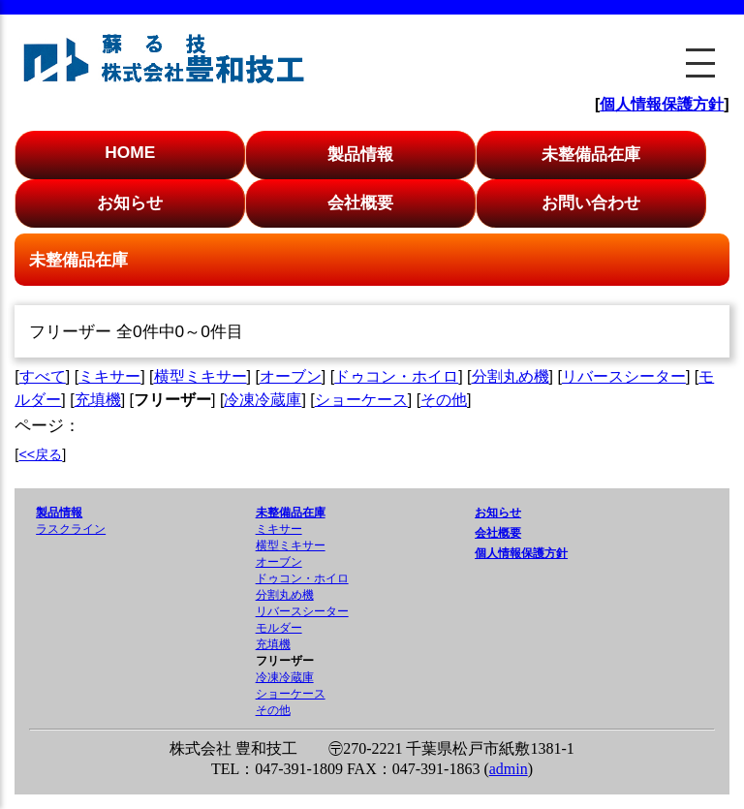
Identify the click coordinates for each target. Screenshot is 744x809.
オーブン (291, 376)
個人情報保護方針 (662, 104)
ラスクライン (71, 529)
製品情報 (360, 154)
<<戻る (40, 454)
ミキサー (109, 376)
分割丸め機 (510, 376)
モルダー (279, 628)
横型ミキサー (200, 376)
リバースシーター (624, 376)
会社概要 (360, 202)
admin (508, 769)
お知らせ (130, 202)
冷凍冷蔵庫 (262, 399)
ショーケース (361, 399)
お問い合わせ (591, 202)
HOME (130, 152)
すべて (42, 376)
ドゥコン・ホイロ (396, 376)
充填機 (98, 399)
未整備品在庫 (591, 154)
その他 (443, 399)
